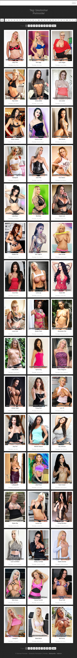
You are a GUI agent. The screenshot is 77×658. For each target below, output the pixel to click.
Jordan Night (16, 410)
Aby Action (16, 103)
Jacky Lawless (17, 142)
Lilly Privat (39, 487)
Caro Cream (63, 487)
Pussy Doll (39, 410)
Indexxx (59, 653)
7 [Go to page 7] (41, 26)
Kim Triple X (40, 257)
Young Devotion (64, 526)
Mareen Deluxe (41, 449)
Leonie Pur (39, 526)
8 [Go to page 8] (44, 26)
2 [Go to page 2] (28, 26)
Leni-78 (62, 410)
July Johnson (63, 449)
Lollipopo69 (16, 487)
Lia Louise (63, 103)
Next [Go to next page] (54, 26)
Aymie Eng (39, 372)
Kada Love (63, 218)
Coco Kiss (16, 295)
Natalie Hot (16, 257)
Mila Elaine (16, 602)
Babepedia (52, 653)
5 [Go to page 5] (36, 26)
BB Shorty (62, 641)
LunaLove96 (16, 334)
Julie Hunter (63, 257)
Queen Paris (40, 334)
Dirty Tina (15, 65)
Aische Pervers (41, 602)
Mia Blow (39, 218)
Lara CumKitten (17, 564)
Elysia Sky (16, 526)
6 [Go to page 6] (39, 26)
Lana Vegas (63, 65)
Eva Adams (63, 180)
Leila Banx (16, 218)
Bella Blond (40, 641)
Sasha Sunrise (64, 564)
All (2, 20)
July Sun (15, 449)
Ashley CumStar (41, 564)
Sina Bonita (63, 142)
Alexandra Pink (64, 334)
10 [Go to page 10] (50, 26)
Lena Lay (39, 295)
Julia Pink (39, 180)
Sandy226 (16, 180)
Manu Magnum (64, 372)
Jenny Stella (40, 103)
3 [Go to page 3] (31, 26)
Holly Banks (16, 372)
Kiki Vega (39, 65)
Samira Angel (40, 142)
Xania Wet (63, 295)
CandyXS (15, 641)
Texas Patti (63, 602)
